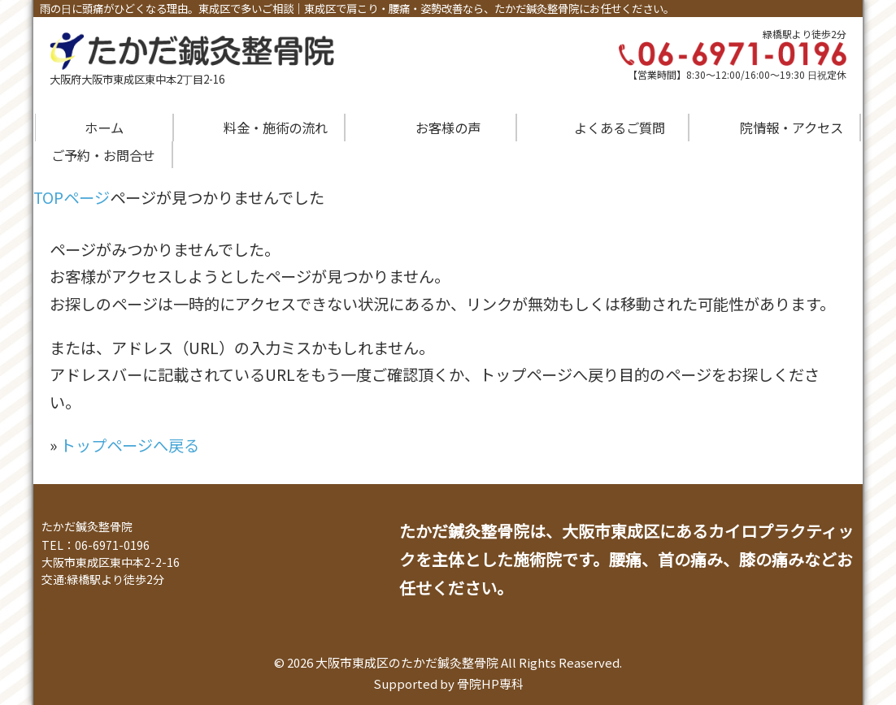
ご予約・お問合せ (103, 155)
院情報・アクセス (791, 127)
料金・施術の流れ (276, 127)
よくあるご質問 (619, 127)
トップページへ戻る (129, 445)
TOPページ (71, 197)
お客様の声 (448, 127)
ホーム (104, 127)
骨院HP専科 (490, 683)
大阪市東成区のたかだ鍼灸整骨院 (406, 662)
